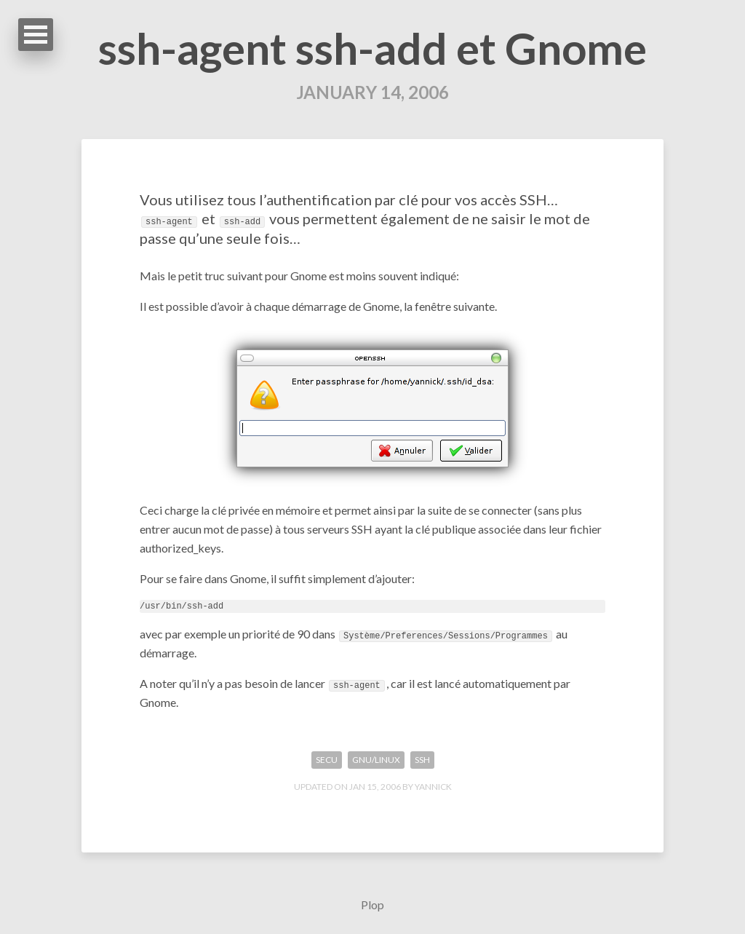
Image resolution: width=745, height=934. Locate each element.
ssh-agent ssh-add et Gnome (372, 48)
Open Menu (35, 34)
